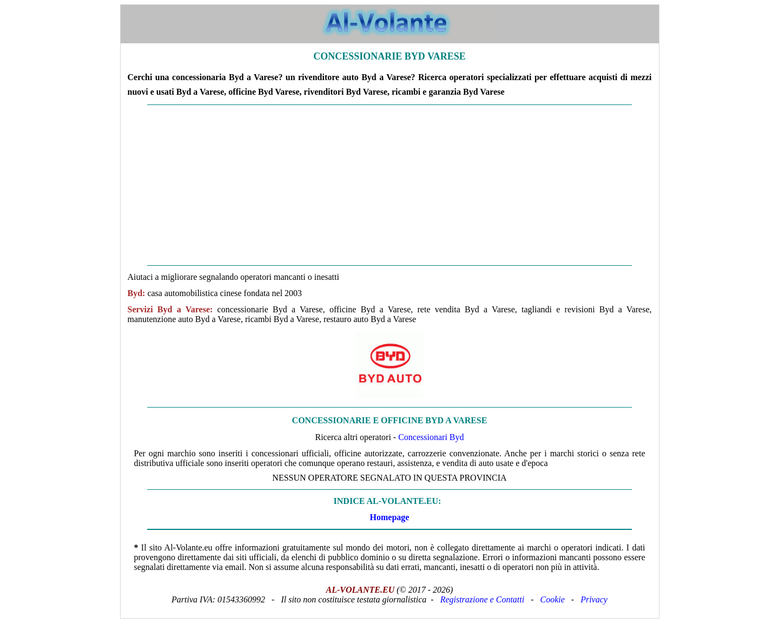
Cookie (552, 599)
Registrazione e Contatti (482, 599)
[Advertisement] (389, 185)
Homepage (390, 517)
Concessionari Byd (431, 437)
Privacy (594, 599)
